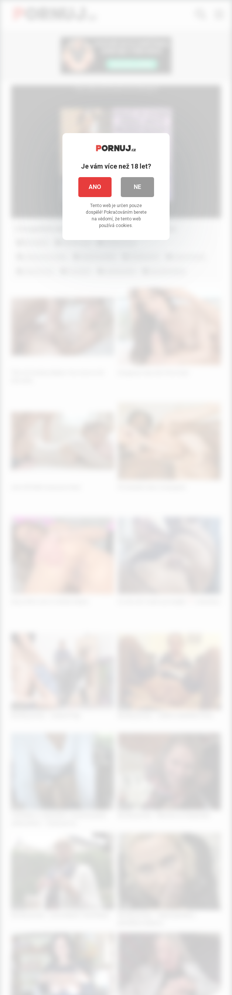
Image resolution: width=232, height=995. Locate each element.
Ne (137, 186)
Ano (95, 186)
